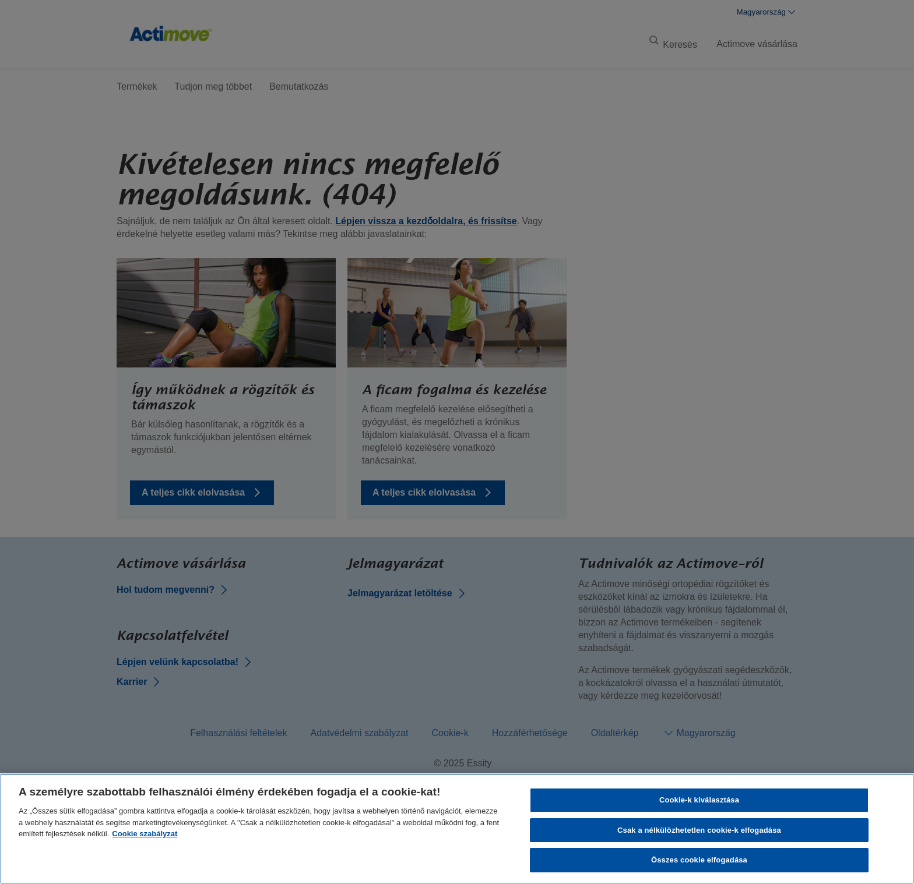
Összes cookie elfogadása (699, 859)
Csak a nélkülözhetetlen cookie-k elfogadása (699, 830)
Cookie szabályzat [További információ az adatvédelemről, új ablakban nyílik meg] (144, 833)
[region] (457, 828)
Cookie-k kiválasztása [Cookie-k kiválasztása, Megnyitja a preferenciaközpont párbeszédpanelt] (699, 799)
